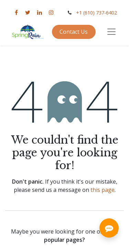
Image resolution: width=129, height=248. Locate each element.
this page (102, 190)
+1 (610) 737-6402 (96, 12)
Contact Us (74, 31)
